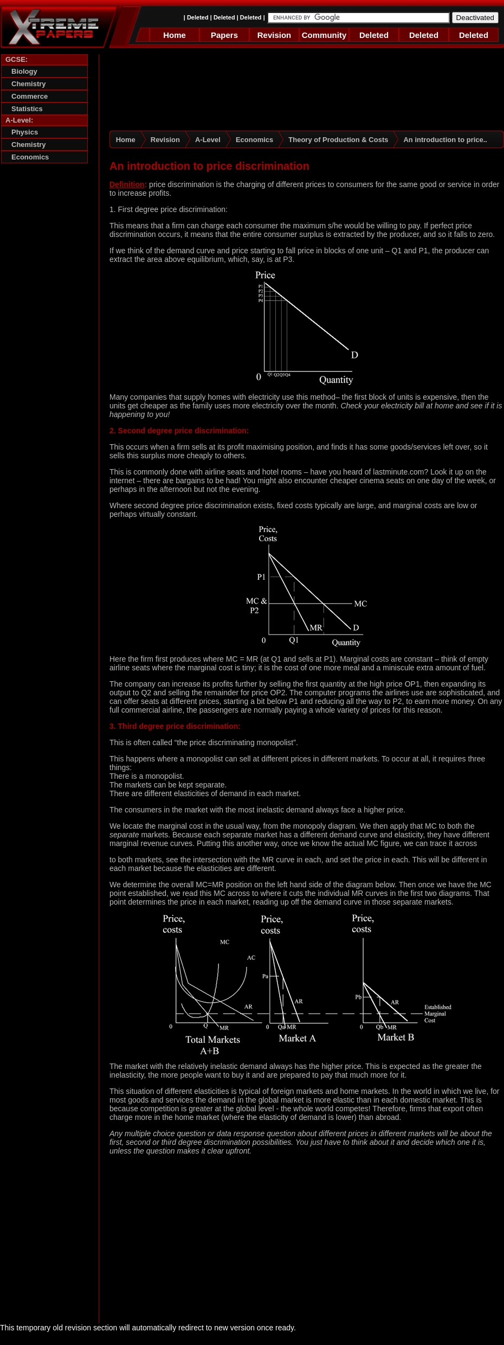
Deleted (198, 17)
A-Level (208, 140)
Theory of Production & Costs (338, 140)
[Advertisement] (44, 334)
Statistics (27, 109)
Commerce (29, 96)
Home (174, 35)
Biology (24, 71)
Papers (224, 35)
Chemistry (28, 84)
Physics (24, 132)
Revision (274, 35)
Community (324, 35)
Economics (30, 157)
